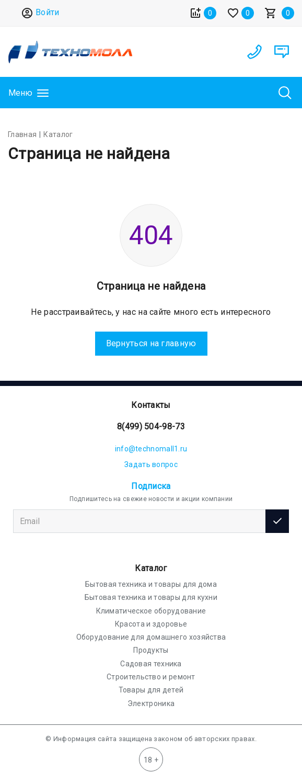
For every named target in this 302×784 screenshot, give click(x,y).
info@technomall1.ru (151, 449)
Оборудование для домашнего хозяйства (151, 637)
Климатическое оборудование (151, 611)
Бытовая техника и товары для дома (151, 584)
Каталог (151, 568)
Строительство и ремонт (151, 677)
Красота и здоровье (151, 624)
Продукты (150, 650)
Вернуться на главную (151, 343)
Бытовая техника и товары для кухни (151, 597)
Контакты (150, 405)
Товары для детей (151, 690)
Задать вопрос (151, 464)
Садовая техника (151, 664)
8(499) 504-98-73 (151, 426)
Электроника (151, 703)
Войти (40, 13)
